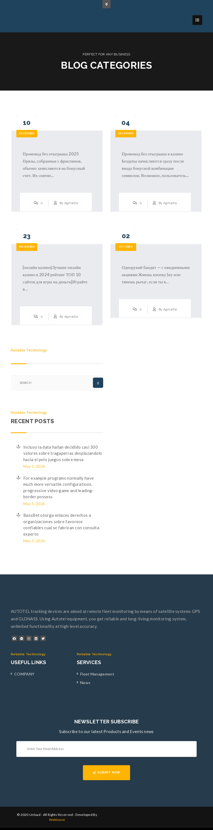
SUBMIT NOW (106, 772)
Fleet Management (97, 674)
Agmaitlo (71, 203)
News (85, 682)
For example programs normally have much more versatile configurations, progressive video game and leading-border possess (58, 487)
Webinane (57, 820)
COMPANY (24, 674)
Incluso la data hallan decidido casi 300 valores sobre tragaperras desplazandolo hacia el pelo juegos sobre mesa (62, 453)
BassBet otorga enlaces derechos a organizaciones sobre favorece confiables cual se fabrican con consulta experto (61, 524)
